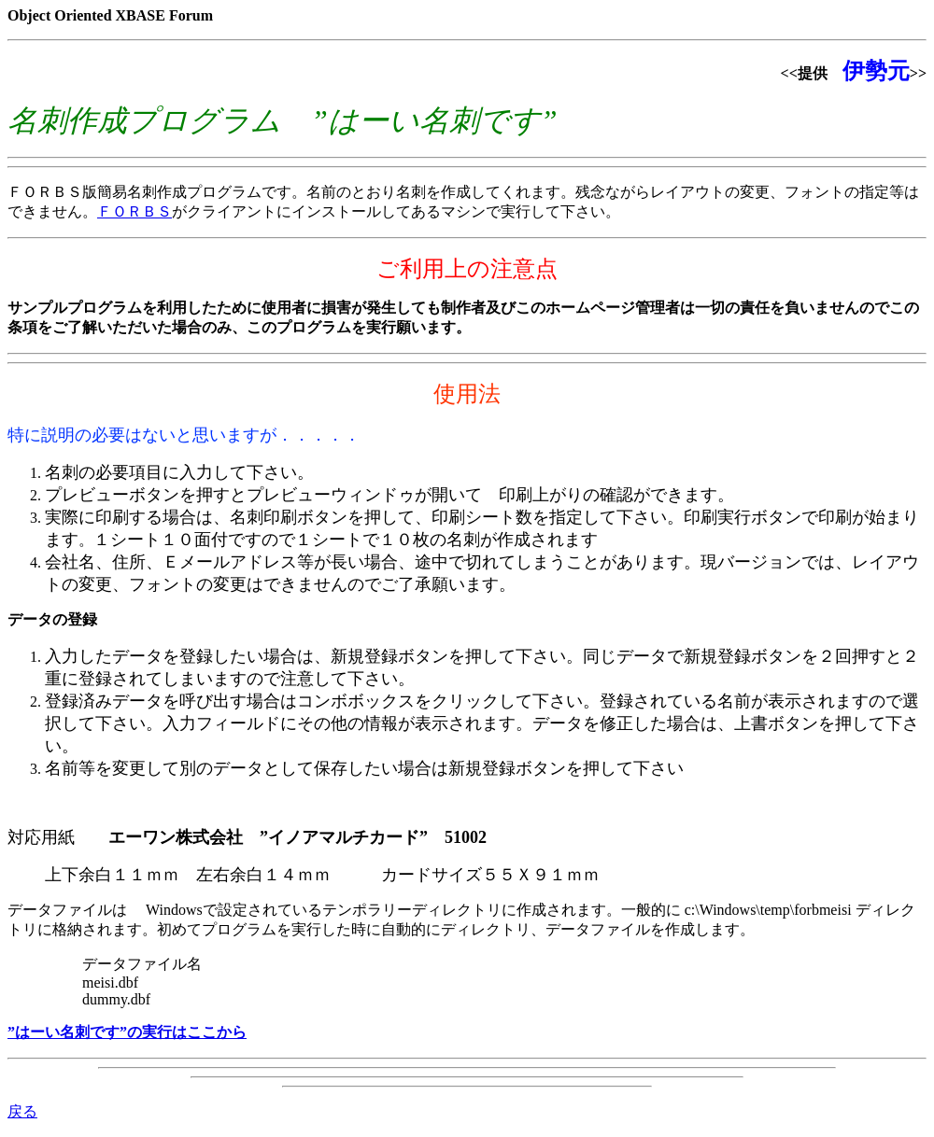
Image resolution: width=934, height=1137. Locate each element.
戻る (22, 1111)
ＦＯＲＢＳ (134, 211)
